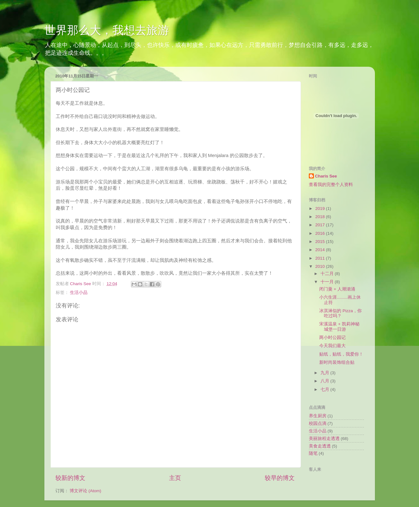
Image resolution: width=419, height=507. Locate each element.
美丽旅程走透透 (324, 438)
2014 (320, 249)
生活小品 (79, 292)
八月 (325, 381)
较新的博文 (70, 478)
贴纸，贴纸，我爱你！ (341, 354)
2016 (320, 233)
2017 (320, 225)
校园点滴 (317, 423)
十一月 (327, 281)
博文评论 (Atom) (85, 490)
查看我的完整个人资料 (331, 184)
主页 (175, 478)
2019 (320, 208)
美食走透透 (320, 446)
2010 (320, 266)
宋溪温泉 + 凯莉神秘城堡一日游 (339, 326)
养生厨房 (317, 416)
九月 (325, 372)
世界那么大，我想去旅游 (106, 30)
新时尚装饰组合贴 (336, 362)
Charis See (326, 176)
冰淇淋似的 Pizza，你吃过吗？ (340, 313)
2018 (320, 216)
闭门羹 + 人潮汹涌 (337, 289)
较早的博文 (280, 478)
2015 (320, 241)
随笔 (313, 453)
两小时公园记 (332, 337)
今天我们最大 (332, 345)
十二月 (327, 273)
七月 (325, 389)
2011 (320, 258)
